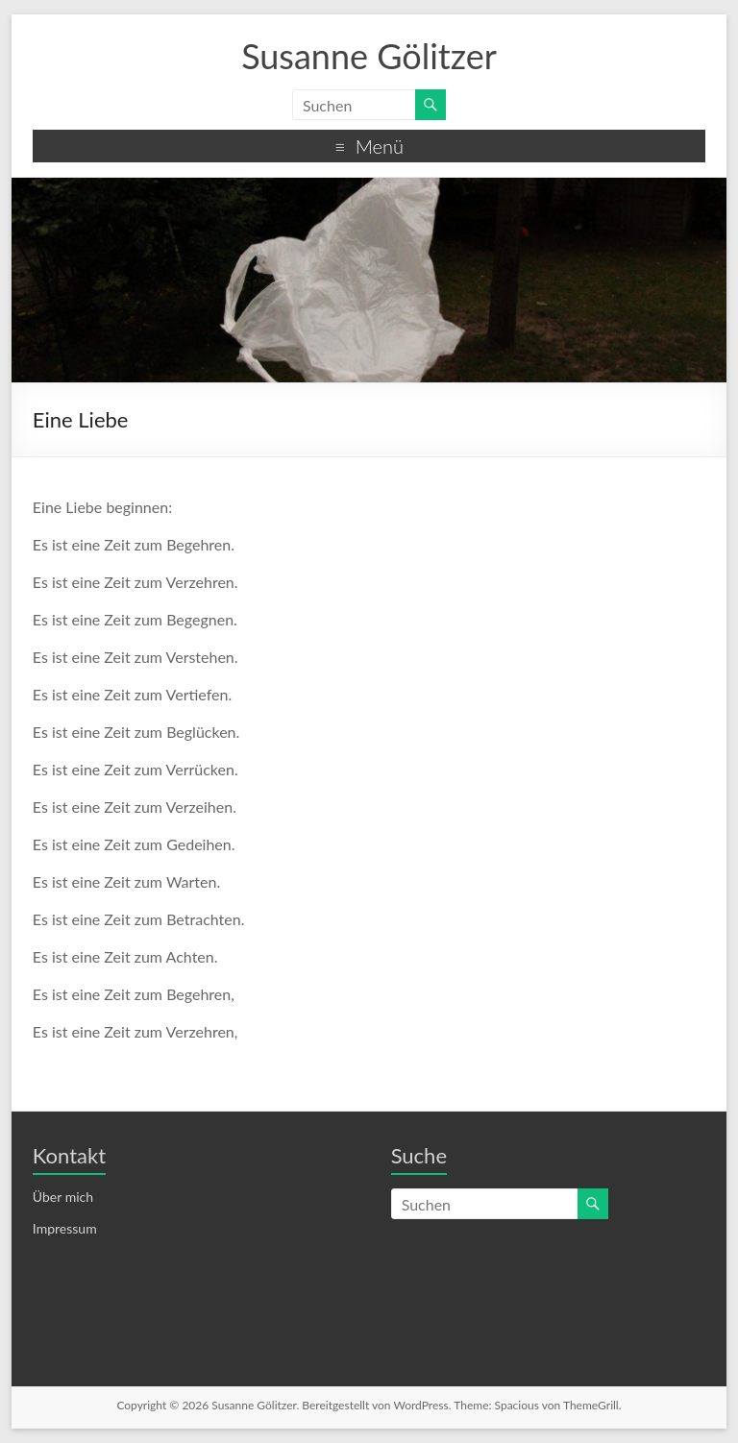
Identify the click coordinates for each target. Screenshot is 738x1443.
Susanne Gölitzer (369, 56)
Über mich (63, 1196)
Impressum (65, 1228)
